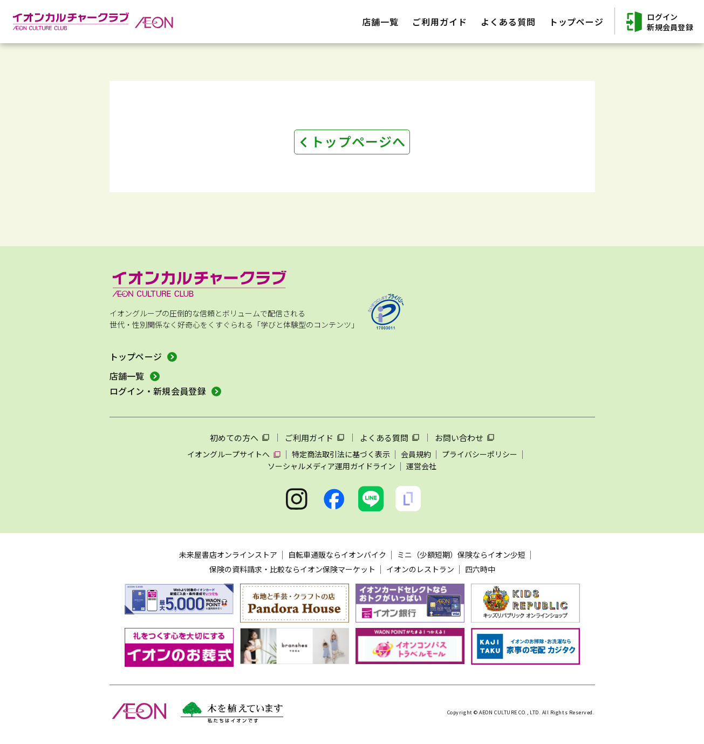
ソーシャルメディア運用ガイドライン (331, 466)
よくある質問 (384, 438)
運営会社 (421, 466)
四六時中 (480, 569)
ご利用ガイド (309, 438)
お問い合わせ (459, 438)
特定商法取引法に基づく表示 (341, 454)
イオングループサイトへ (228, 454)
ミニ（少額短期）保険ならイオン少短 (461, 554)
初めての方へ (234, 438)
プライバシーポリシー (479, 454)
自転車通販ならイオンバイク (337, 554)
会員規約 (416, 454)
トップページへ (358, 141)
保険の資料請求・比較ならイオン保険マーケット (292, 569)
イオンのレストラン (420, 569)
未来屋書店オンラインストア (228, 554)
